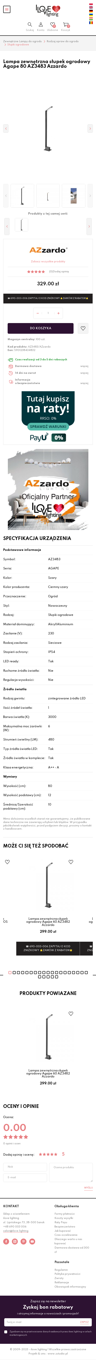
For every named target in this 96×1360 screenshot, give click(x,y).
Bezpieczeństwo (64, 1227)
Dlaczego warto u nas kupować (68, 1241)
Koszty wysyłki (63, 1218)
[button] (5, 196)
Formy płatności (64, 1214)
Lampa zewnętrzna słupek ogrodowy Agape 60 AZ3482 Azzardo (48, 922)
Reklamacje (61, 1282)
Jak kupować (62, 1231)
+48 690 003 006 (14, 1227)
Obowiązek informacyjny (70, 1287)
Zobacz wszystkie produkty (48, 261)
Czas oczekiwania (65, 1235)
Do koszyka (40, 328)
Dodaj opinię (61, 271)
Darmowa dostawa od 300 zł (71, 1250)
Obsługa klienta (66, 1206)
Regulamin (61, 1270)
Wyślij (88, 1188)
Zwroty (59, 1278)
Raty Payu (60, 1222)
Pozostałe (61, 1262)
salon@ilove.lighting (15, 1231)
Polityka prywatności (67, 1274)
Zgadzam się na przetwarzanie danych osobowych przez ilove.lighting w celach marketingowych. (51, 1333)
